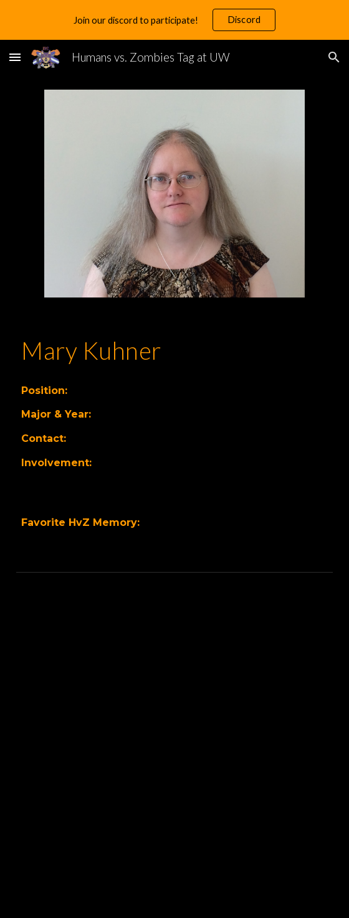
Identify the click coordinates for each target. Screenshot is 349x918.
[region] (174, 20)
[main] (174, 350)
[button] (15, 57)
